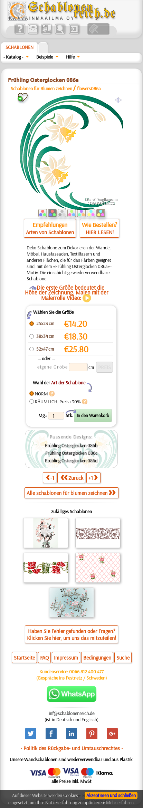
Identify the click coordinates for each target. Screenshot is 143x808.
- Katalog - (13, 57)
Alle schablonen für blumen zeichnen (71, 492)
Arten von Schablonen (50, 232)
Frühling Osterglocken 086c (71, 453)
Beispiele (44, 57)
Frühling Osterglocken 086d (71, 460)
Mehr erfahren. (120, 802)
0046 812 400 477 (86, 672)
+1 (92, 477)
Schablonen (20, 47)
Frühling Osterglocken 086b (71, 445)
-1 (50, 477)
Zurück (71, 477)
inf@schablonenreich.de (71, 713)
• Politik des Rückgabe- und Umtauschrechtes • (71, 748)
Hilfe (70, 57)
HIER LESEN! (100, 232)
